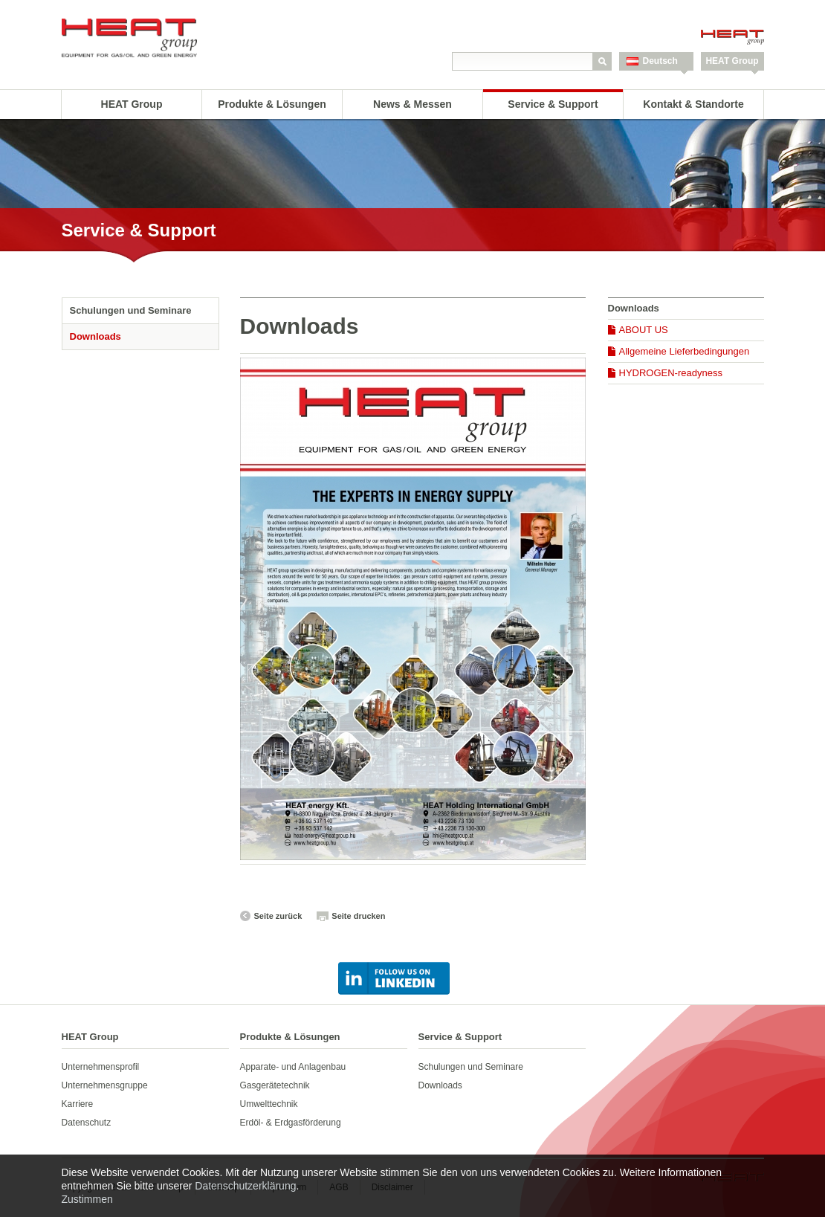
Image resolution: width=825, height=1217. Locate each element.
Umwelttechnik (269, 1104)
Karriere (78, 1104)
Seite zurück (278, 915)
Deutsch (660, 61)
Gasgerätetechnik (275, 1085)
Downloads (95, 336)
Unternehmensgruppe (105, 1085)
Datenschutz (86, 1122)
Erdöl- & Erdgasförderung (290, 1122)
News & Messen (412, 104)
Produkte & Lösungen (272, 104)
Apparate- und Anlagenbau (293, 1067)
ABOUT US (643, 329)
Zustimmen (87, 1199)
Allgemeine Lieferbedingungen (684, 351)
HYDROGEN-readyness (670, 372)
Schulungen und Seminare (131, 310)
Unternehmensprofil (101, 1067)
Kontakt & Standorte (693, 104)
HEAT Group (731, 61)
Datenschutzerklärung (245, 1186)
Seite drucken (358, 915)
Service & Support (553, 104)
